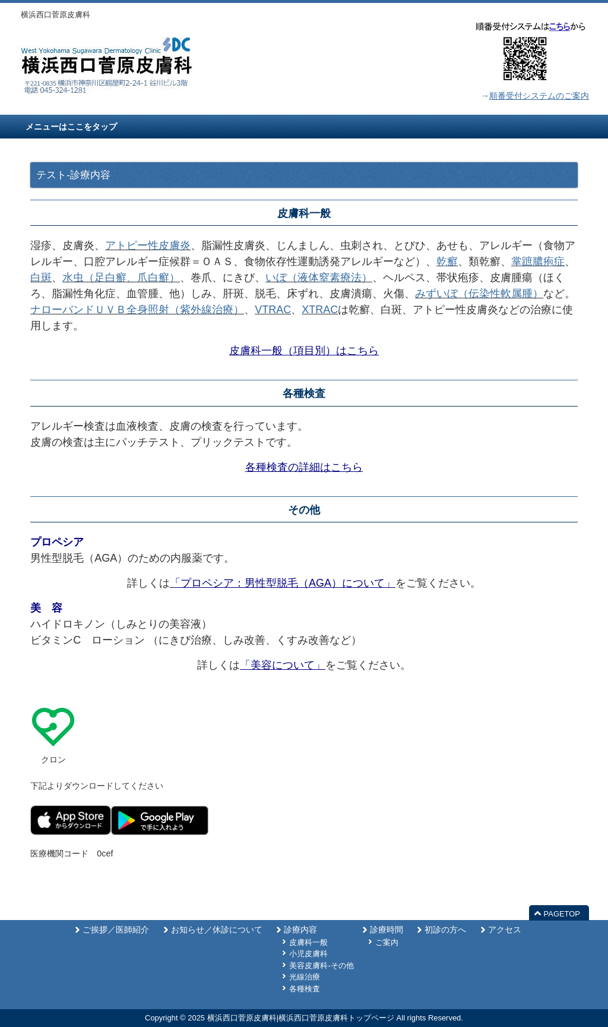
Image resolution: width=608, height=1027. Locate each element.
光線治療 (304, 976)
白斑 (41, 277)
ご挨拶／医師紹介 (116, 929)
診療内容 (300, 929)
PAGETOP (562, 913)
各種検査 (304, 988)
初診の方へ (445, 929)
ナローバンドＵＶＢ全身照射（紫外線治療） (137, 310)
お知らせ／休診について (216, 929)
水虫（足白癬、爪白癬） (121, 277)
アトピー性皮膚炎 (148, 245)
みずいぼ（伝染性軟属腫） (479, 294)
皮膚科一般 (308, 942)
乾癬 (447, 261)
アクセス (504, 929)
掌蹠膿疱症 (538, 261)
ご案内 (386, 942)
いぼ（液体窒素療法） (318, 277)
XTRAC (320, 310)
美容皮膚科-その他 (321, 965)
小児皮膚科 (308, 953)
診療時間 (386, 929)
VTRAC (273, 310)
